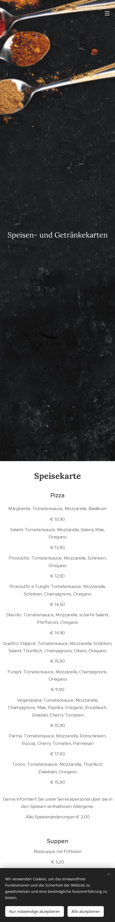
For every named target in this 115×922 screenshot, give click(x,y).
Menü (107, 13)
